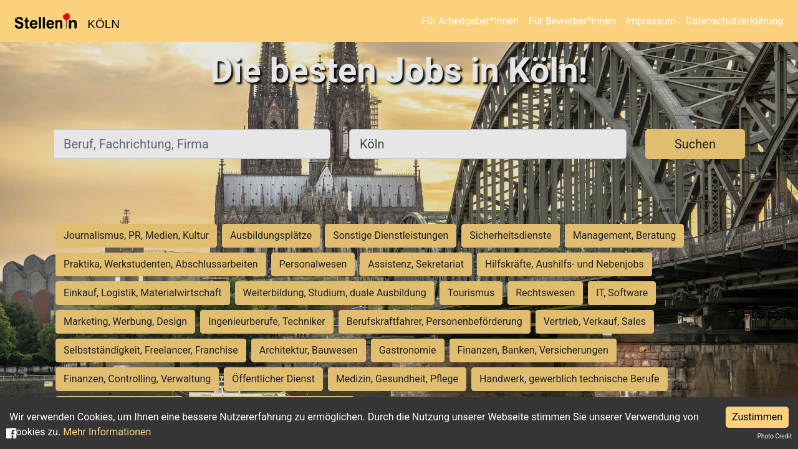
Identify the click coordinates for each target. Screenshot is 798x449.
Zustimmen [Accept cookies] (757, 417)
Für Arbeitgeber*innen (469, 21)
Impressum (651, 21)
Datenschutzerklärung (734, 21)
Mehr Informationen (107, 432)
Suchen (695, 144)
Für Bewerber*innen (572, 21)
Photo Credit (774, 436)
